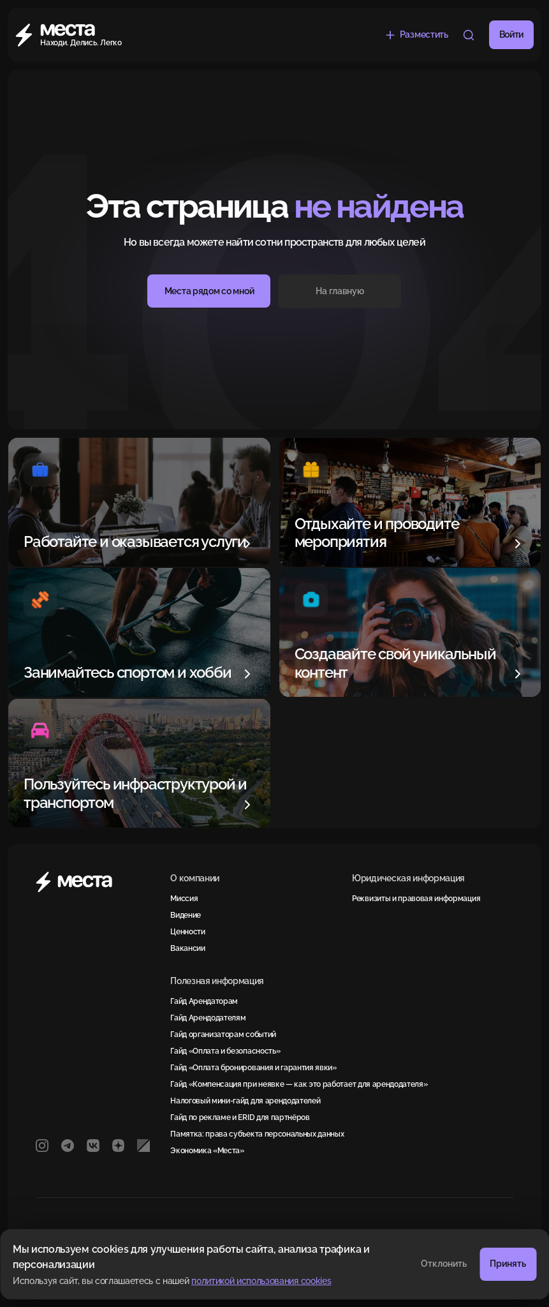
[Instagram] (42, 1145)
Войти (511, 34)
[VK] (93, 1145)
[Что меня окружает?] (469, 35)
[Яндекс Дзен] (118, 1145)
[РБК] (143, 1145)
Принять (508, 1263)
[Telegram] (67, 1145)
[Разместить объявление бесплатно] (416, 34)
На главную (339, 291)
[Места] (83, 35)
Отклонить (444, 1263)
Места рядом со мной (209, 291)
